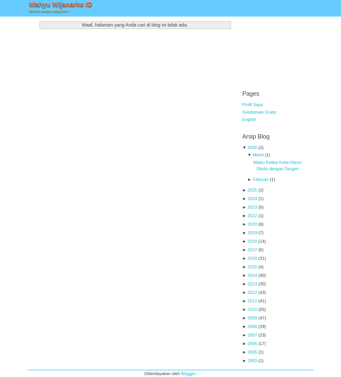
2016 (252, 258)
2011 (252, 301)
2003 (252, 360)
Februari (261, 179)
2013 (252, 284)
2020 (252, 224)
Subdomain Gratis (259, 112)
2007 (252, 335)
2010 (252, 309)
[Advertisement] (277, 49)
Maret (258, 155)
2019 (252, 232)
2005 (252, 352)
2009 (252, 318)
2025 (252, 190)
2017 (252, 249)
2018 (252, 241)
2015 (252, 267)
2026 (252, 147)
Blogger (188, 373)
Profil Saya (252, 104)
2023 (252, 207)
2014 (252, 275)
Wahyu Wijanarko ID (60, 4)
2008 (252, 326)
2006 (252, 343)
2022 (252, 215)
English (249, 119)
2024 (252, 198)
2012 (252, 292)
